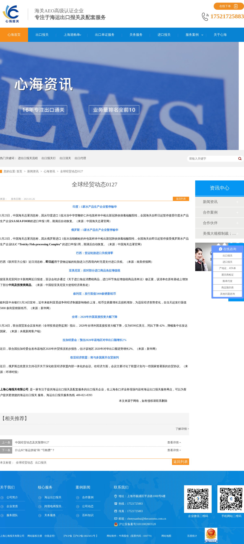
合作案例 (210, 212)
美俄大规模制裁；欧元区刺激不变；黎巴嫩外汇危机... (219, 233)
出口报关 (41, 462)
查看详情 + (174, 442)
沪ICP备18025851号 (85, 535)
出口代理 (80, 158)
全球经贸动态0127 (71, 171)
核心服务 (45, 487)
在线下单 (225, 6)
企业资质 (12, 506)
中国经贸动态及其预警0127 (32, 442)
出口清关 (65, 158)
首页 (19, 171)
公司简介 (12, 497)
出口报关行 (48, 158)
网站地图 (166, 535)
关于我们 (7, 487)
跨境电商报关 (52, 506)
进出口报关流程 (28, 158)
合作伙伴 (210, 223)
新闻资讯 (33, 171)
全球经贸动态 (24, 462)
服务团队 (12, 515)
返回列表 (181, 198)
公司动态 (88, 506)
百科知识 (88, 515)
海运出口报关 (52, 497)
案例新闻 (83, 487)
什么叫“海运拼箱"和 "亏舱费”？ (35, 450)
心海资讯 (50, 171)
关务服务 (50, 515)
